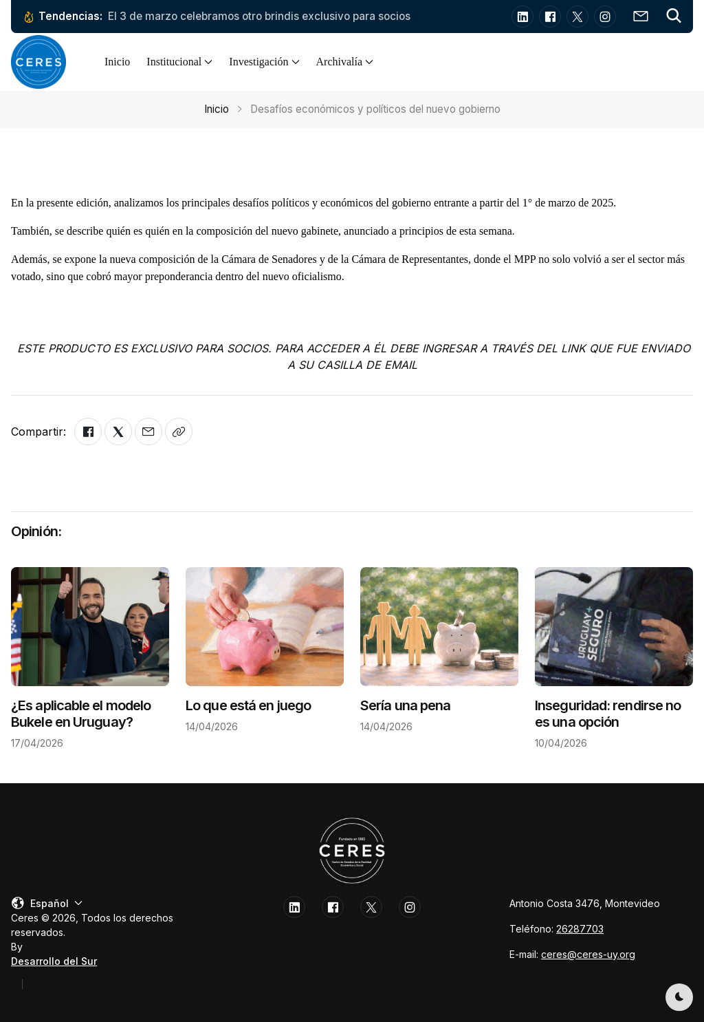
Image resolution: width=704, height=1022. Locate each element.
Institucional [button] (179, 61)
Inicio (117, 61)
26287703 (580, 929)
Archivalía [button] (345, 61)
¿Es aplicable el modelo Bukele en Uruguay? (81, 713)
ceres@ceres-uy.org (588, 954)
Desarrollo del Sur (54, 961)
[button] (674, 16)
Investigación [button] (264, 61)
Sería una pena (405, 705)
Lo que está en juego (248, 705)
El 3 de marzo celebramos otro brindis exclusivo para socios (259, 16)
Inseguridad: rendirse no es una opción (608, 713)
